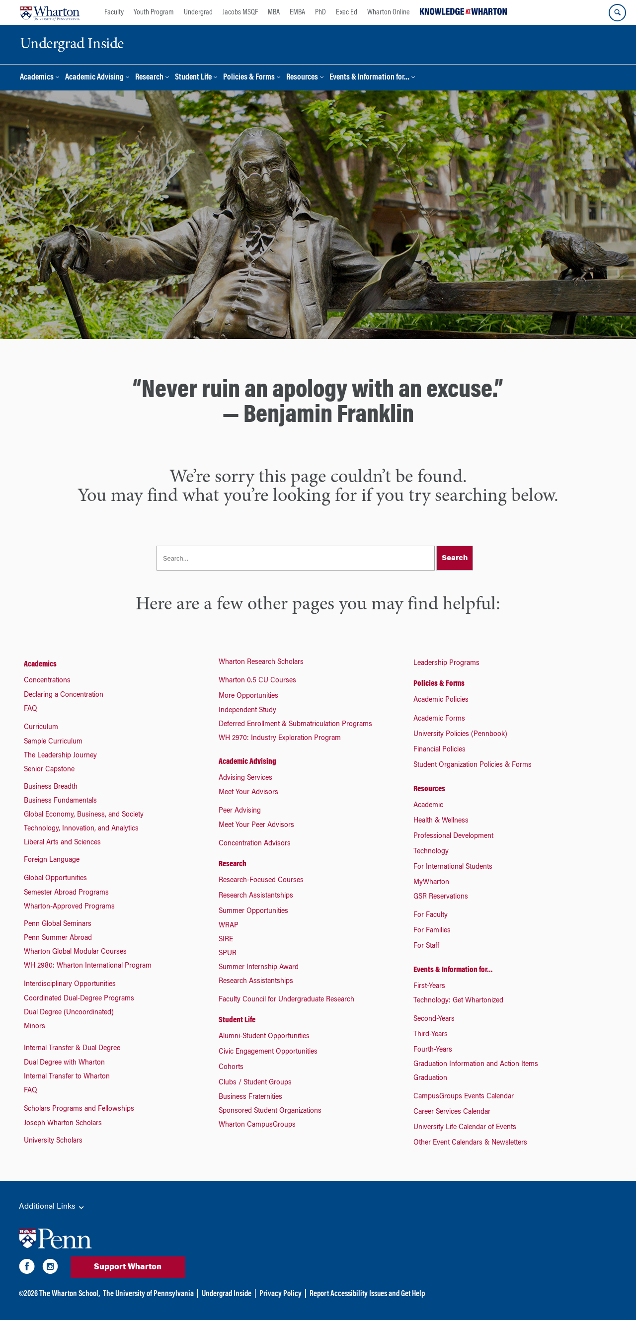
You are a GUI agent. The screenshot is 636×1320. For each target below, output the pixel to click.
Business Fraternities (250, 1097)
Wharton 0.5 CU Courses (257, 680)
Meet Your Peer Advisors (256, 825)
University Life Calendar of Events (464, 1127)
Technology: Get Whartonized (458, 1000)
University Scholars (53, 1141)
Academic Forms (439, 719)
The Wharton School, (69, 1294)
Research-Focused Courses (261, 880)
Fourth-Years (432, 1050)
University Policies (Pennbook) (460, 734)
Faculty (114, 12)
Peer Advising (240, 811)
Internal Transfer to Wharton (67, 1076)
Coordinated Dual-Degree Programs (79, 998)
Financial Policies (439, 749)
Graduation (430, 1078)
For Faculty (430, 915)
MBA (274, 12)
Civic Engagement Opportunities (268, 1052)
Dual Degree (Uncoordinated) (69, 1012)
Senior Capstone (49, 769)
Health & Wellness (441, 821)
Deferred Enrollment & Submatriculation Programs (295, 724)
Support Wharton (127, 1267)
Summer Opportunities (253, 911)
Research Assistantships (256, 896)
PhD (320, 12)
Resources (302, 78)
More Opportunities (248, 696)
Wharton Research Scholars (261, 662)
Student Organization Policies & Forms (472, 765)
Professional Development (453, 836)
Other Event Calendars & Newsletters (470, 1143)
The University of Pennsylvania (148, 1294)
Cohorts (231, 1067)
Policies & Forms (249, 78)
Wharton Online (388, 12)
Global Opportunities (55, 878)
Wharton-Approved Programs (69, 907)
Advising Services (245, 778)
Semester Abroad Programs (66, 893)
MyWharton (431, 882)
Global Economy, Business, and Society (84, 815)
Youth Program (154, 12)
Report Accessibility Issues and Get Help (367, 1294)
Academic (428, 805)
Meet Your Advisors (248, 792)
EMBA (297, 12)
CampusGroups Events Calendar (463, 1096)
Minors (34, 1026)
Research (149, 78)
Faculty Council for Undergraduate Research (286, 999)
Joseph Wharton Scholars (63, 1123)
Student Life (193, 78)
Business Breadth (51, 787)
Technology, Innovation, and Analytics (81, 828)
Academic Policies (441, 700)
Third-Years (430, 1034)
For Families (432, 930)
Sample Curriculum (53, 742)
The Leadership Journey (60, 755)
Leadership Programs (446, 663)
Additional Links (52, 1207)
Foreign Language (52, 860)
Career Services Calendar (451, 1112)
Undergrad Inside (226, 1294)
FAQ (30, 709)
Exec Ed (346, 12)
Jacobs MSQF (240, 12)
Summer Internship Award (259, 967)
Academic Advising (94, 78)
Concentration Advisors (255, 843)
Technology (431, 851)
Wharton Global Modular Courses (75, 952)
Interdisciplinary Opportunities (70, 984)
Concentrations (47, 680)
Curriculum (41, 727)
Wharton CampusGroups (257, 1125)
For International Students (452, 867)
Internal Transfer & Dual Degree (72, 1048)
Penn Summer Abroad (58, 938)
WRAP (228, 925)
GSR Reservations (440, 897)
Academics (37, 78)
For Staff (426, 946)
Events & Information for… (369, 78)
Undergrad (198, 12)
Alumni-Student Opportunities (264, 1036)
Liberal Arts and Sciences (62, 842)
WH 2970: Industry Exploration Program (280, 738)
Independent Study (247, 710)
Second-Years (434, 1019)
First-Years (429, 986)
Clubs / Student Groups (255, 1082)
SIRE (226, 939)
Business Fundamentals (60, 801)
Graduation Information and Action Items (475, 1064)
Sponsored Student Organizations (270, 1111)
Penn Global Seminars (57, 924)
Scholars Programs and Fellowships (79, 1109)
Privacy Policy (280, 1294)
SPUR (228, 953)
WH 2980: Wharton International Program (88, 966)
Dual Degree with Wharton (64, 1063)
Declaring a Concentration (63, 695)
